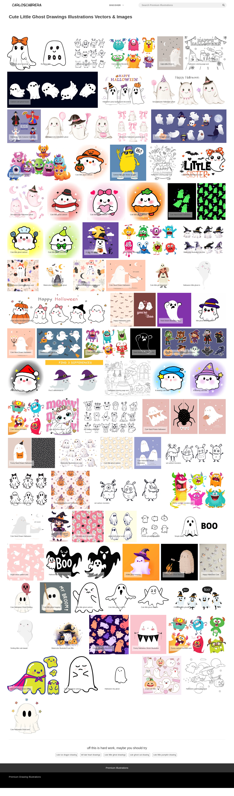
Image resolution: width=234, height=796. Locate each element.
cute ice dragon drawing (66, 755)
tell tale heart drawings (90, 755)
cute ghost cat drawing (139, 755)
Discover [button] (117, 5)
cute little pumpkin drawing (164, 755)
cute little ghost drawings (115, 755)
